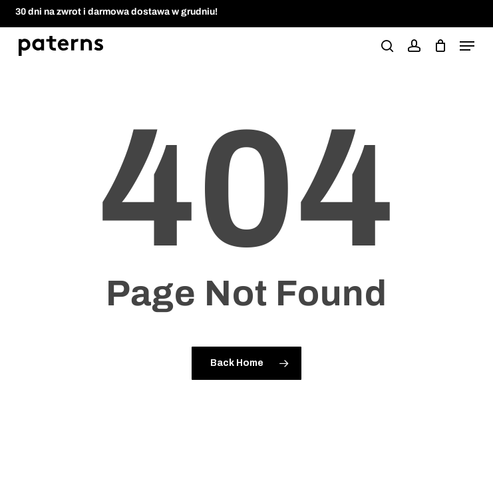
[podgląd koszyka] (440, 46)
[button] (467, 46)
